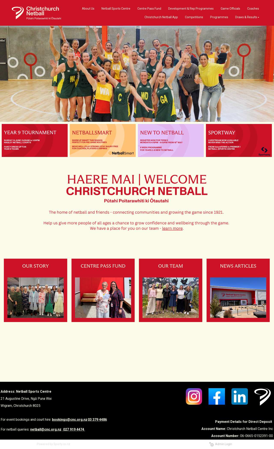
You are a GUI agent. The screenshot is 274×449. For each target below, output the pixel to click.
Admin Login (220, 444)
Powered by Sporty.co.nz (53, 444)
